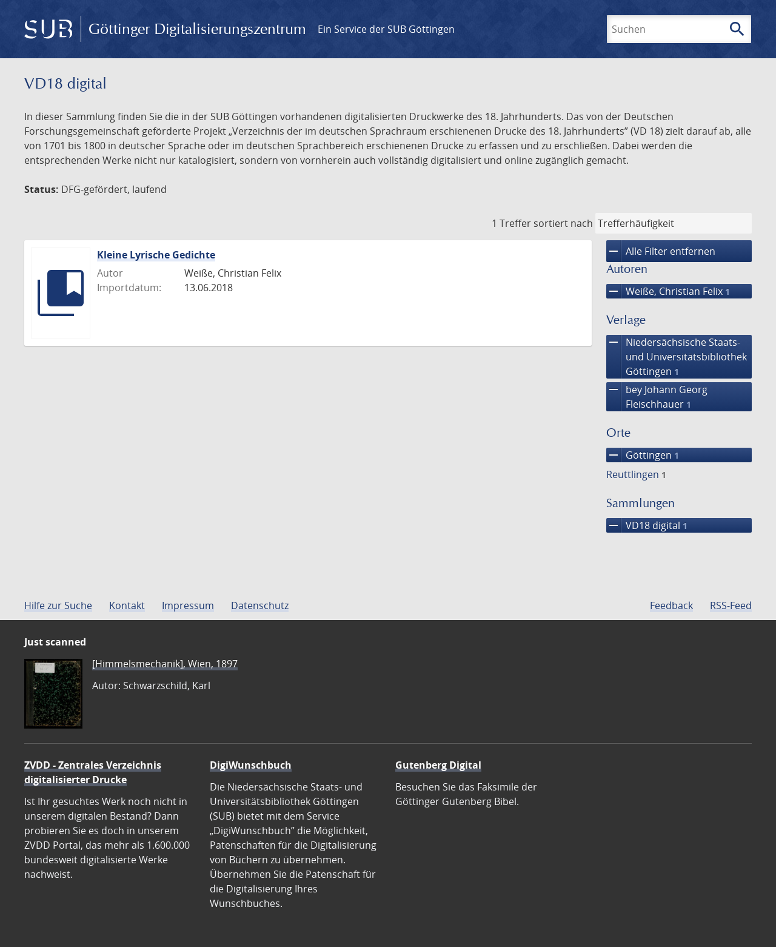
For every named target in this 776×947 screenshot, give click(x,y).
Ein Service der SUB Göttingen (386, 29)
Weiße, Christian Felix (668, 291)
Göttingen (642, 455)
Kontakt (127, 605)
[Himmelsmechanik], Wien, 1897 (165, 663)
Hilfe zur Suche (58, 605)
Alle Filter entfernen (660, 251)
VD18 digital (646, 525)
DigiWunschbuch (251, 765)
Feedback (671, 605)
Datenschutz (260, 605)
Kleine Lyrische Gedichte (156, 254)
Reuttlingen (636, 474)
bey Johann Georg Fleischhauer (656, 396)
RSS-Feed (731, 605)
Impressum (188, 605)
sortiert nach (563, 223)
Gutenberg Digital (438, 765)
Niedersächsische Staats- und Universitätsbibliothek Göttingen (676, 357)
